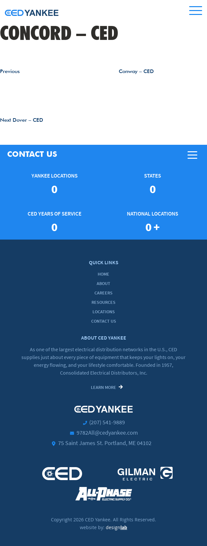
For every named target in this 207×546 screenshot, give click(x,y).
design (116, 527)
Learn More (103, 387)
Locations (103, 312)
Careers (103, 293)
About (103, 283)
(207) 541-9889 (107, 422)
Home (103, 274)
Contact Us (103, 321)
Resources (103, 302)
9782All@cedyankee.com (107, 432)
